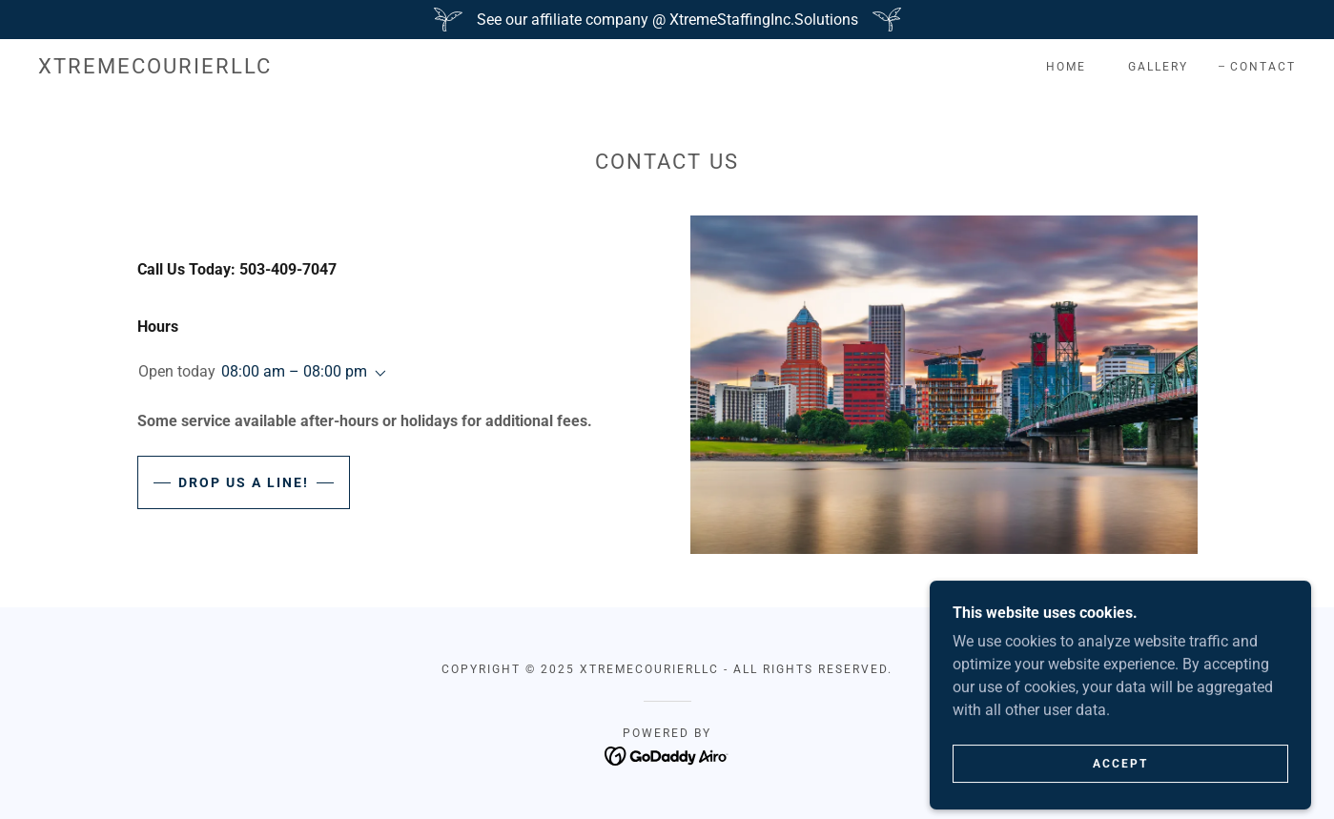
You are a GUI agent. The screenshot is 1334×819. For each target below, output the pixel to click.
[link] (155, 68)
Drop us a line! (243, 482)
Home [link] (1066, 66)
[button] (376, 373)
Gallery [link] (1158, 66)
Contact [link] (1263, 66)
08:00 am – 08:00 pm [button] (294, 371)
